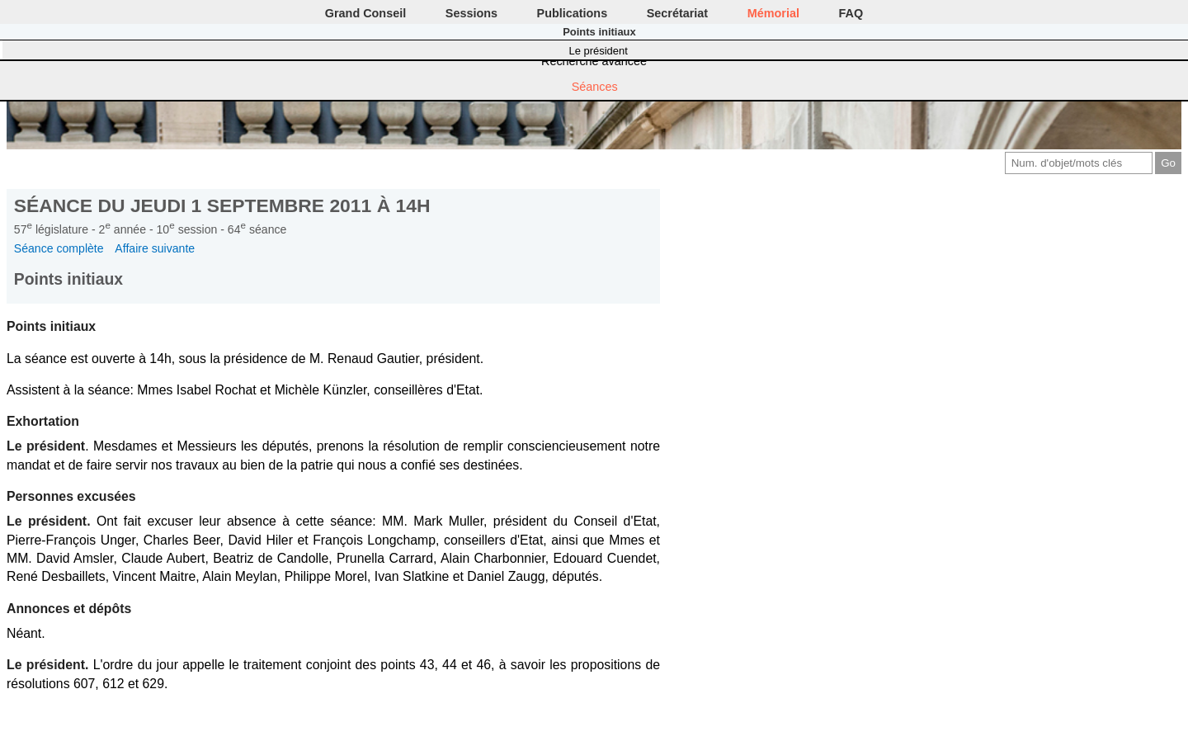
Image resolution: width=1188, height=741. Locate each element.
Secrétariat (677, 13)
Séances (595, 86)
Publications (572, 13)
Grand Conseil (365, 13)
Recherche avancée (594, 61)
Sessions (471, 13)
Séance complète (59, 248)
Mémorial (773, 13)
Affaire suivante (155, 248)
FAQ (851, 13)
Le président (598, 51)
